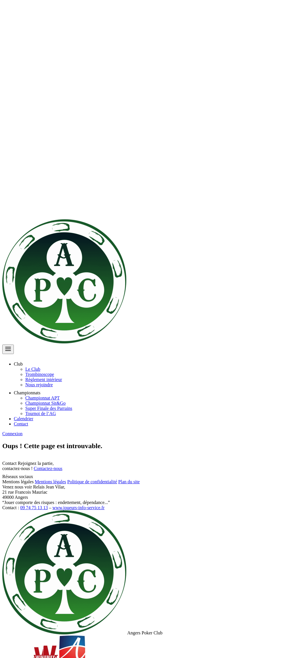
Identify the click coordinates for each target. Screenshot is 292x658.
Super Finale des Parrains (48, 408)
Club (22, 364)
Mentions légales (50, 481)
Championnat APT (42, 397)
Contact (21, 423)
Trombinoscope (39, 374)
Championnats (30, 392)
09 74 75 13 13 (34, 507)
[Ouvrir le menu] (8, 349)
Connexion (12, 433)
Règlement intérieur (43, 379)
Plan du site (129, 481)
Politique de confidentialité (92, 481)
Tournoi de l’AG (40, 413)
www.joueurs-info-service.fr (78, 507)
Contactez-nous (48, 468)
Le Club (32, 369)
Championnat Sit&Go (45, 403)
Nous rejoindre (39, 384)
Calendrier (23, 418)
